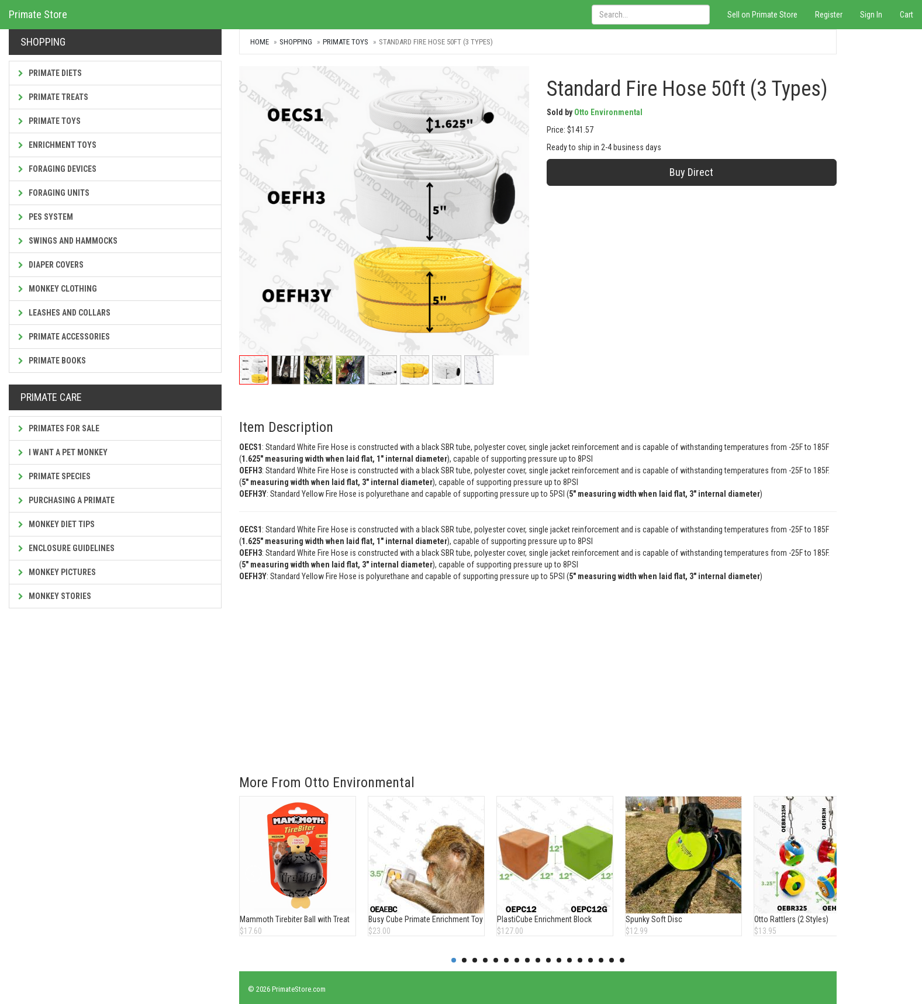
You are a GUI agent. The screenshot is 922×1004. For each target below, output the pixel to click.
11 (559, 960)
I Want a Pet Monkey (63, 452)
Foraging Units (53, 193)
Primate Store (38, 14)
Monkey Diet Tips (56, 524)
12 (569, 960)
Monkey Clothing (57, 288)
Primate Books (52, 360)
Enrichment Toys (57, 145)
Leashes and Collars (64, 312)
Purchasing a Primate (66, 500)
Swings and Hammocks (68, 240)
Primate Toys (49, 121)
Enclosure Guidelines (66, 548)
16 (611, 960)
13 (580, 960)
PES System (45, 216)
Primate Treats (53, 97)
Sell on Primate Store (762, 14)
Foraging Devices (57, 169)
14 (590, 960)
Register (828, 14)
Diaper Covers (51, 264)
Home (259, 41)
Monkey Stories (54, 596)
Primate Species (54, 476)
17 (622, 960)
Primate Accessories (64, 336)
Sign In (871, 14)
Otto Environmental (608, 112)
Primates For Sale (58, 428)
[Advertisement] (536, 670)
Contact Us (897, 989)
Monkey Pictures (57, 572)
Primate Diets (50, 73)
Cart (906, 14)
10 (548, 960)
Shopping (295, 41)
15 (601, 960)
